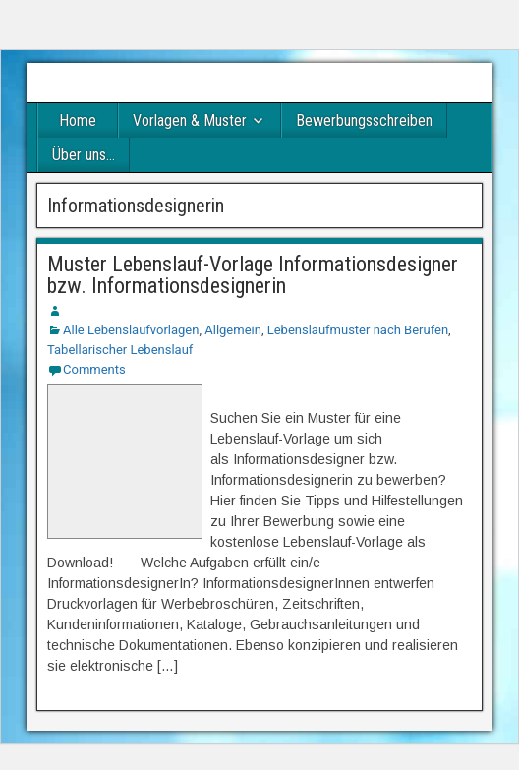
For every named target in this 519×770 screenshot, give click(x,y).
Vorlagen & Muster (190, 120)
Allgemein (232, 330)
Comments (94, 369)
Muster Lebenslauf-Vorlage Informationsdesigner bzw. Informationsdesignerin (252, 275)
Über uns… (83, 155)
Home (77, 120)
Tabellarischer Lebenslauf (120, 349)
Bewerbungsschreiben (364, 120)
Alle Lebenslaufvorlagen (131, 330)
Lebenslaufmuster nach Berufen (357, 330)
